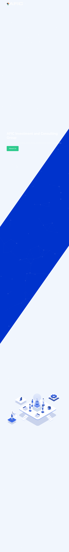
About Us (12, 148)
